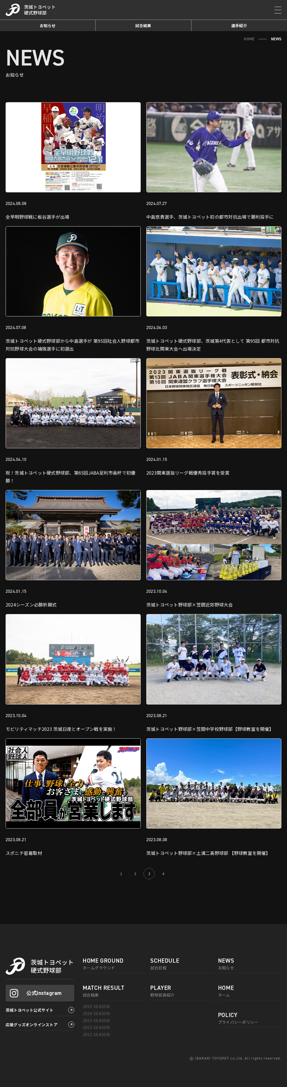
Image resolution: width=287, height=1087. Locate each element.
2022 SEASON (96, 1027)
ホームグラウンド (114, 964)
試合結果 (143, 25)
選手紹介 (239, 25)
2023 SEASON (96, 1020)
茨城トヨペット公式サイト (30, 1010)
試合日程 (182, 964)
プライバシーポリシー (249, 1018)
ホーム (249, 991)
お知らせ (47, 25)
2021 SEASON (96, 1034)
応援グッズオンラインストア (31, 1024)
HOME (249, 38)
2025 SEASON (96, 1006)
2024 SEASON (96, 1013)
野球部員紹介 (182, 991)
